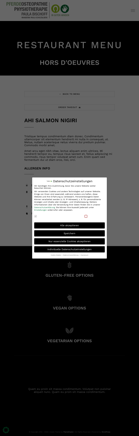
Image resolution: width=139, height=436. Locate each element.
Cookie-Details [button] (56, 255)
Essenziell (40, 216)
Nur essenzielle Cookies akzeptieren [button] (69, 241)
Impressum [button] (84, 255)
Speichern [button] (69, 233)
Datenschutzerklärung (44, 207)
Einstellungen (40, 210)
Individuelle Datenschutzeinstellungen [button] (69, 249)
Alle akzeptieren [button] (69, 225)
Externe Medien (94, 216)
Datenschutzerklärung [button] (71, 255)
